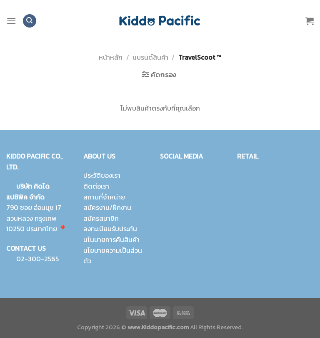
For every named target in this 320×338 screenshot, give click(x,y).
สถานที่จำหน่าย (104, 197)
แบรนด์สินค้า (150, 57)
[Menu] (11, 20)
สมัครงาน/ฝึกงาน (107, 207)
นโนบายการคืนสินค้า (111, 240)
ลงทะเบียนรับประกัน (110, 229)
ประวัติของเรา (101, 175)
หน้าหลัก (110, 57)
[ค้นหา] (29, 21)
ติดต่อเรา (96, 186)
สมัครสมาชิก (101, 218)
